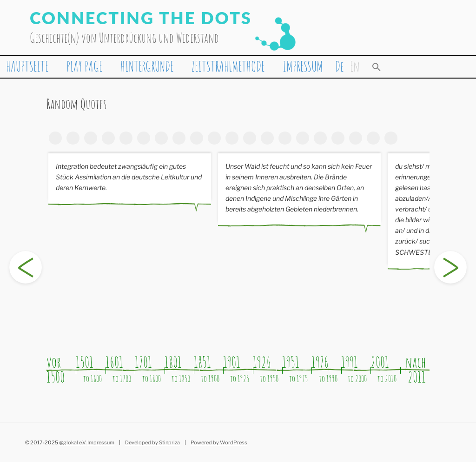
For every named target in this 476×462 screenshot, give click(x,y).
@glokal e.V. (72, 442)
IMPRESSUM (303, 66)
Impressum (100, 442)
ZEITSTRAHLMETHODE (228, 66)
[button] (377, 66)
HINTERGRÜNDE (146, 66)
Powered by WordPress (219, 442)
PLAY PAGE (84, 66)
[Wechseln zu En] (355, 66)
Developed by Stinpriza (152, 442)
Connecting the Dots (141, 17)
